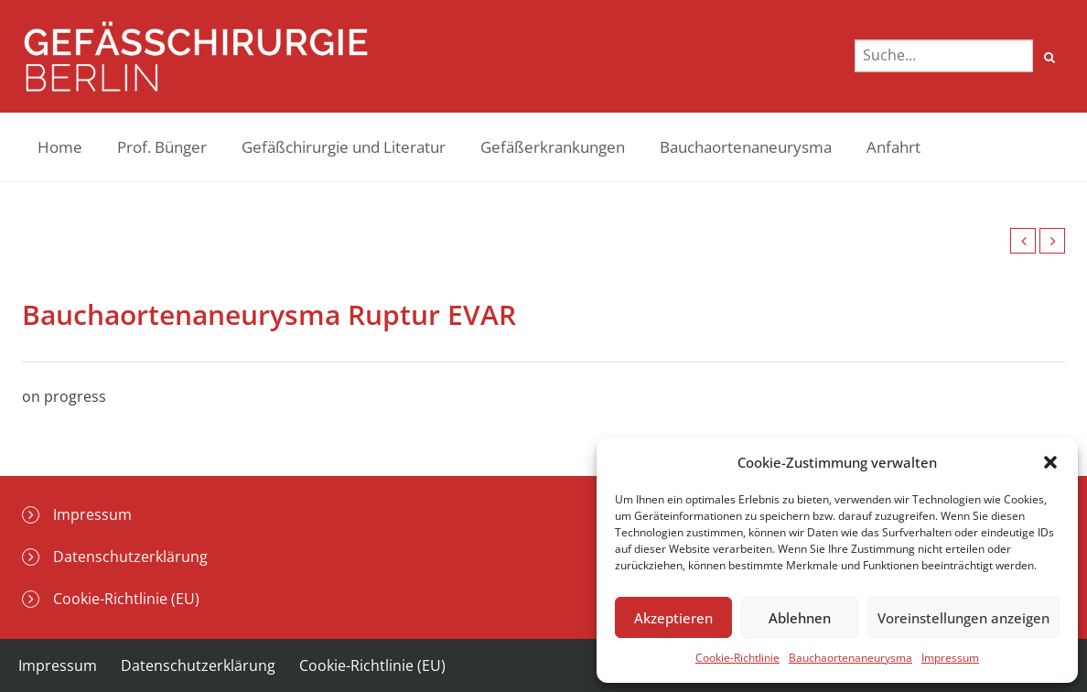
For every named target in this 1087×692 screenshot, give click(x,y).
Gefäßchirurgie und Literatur (344, 146)
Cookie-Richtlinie (737, 657)
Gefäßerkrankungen (552, 146)
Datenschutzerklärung (130, 556)
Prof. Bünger (162, 146)
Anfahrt (893, 146)
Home (60, 146)
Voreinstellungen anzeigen (963, 618)
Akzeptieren (673, 618)
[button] (1050, 462)
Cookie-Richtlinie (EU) (126, 599)
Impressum (950, 657)
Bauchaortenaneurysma (850, 657)
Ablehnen (800, 618)
